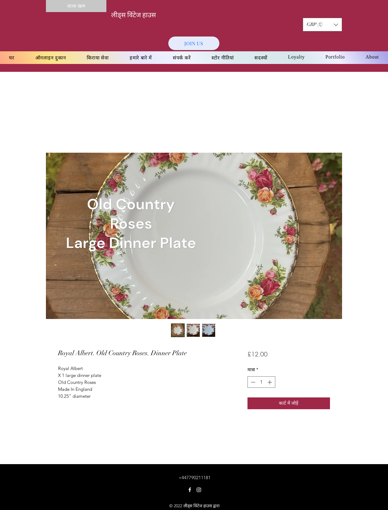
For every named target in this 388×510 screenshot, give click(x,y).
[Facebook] (190, 490)
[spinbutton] (261, 382)
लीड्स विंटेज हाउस (133, 15)
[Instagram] (199, 490)
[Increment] (270, 382)
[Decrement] (252, 382)
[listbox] (322, 24)
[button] (322, 24)
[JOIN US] (193, 43)
